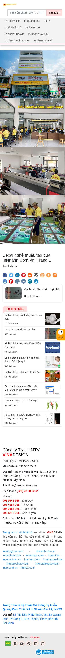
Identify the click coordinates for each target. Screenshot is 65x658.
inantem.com (32, 559)
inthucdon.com (34, 555)
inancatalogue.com (47, 563)
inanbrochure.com (17, 563)
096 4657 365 (11, 504)
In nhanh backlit (14, 33)
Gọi (60, 334)
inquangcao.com (13, 551)
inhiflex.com (27, 567)
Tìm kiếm (54, 12)
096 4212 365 (11, 513)
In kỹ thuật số (13, 27)
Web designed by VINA (22, 637)
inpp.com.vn (10, 567)
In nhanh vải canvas (17, 40)
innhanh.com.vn (45, 551)
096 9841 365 (11, 500)
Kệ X (47, 20)
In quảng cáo (32, 20)
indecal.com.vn (12, 559)
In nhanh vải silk (38, 33)
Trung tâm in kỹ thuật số (18, 532)
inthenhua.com (12, 555)
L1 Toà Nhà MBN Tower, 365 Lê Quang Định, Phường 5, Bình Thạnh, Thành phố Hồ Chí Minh (32, 618)
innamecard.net (52, 559)
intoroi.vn (54, 555)
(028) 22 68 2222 (27, 491)
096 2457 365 (11, 508)
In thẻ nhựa (32, 27)
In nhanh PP (12, 20)
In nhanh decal (42, 40)
